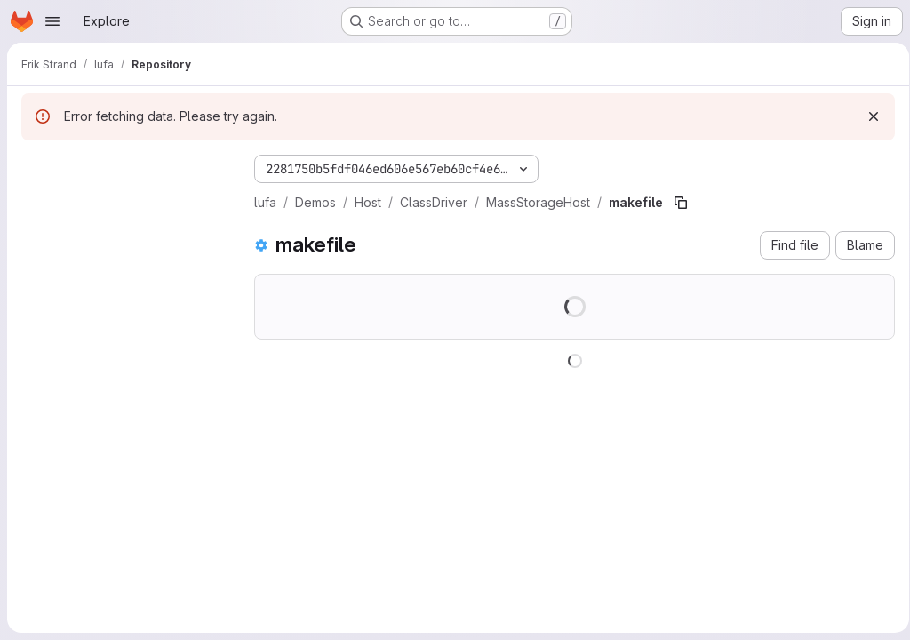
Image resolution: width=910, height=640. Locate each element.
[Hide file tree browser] (35, 165)
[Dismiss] (867, 116)
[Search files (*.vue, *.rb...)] (123, 201)
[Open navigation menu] (52, 21)
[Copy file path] (681, 202)
